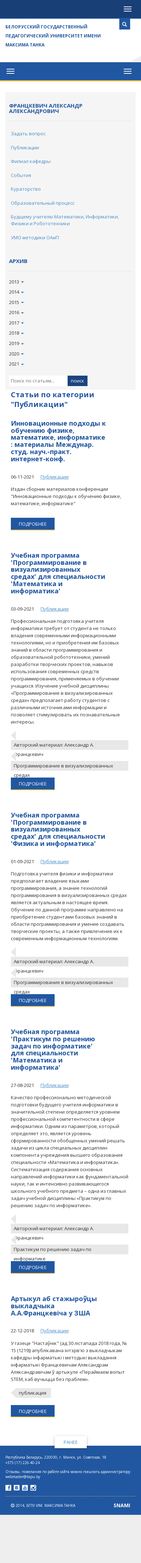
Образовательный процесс (42, 203)
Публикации (25, 147)
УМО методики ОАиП (35, 237)
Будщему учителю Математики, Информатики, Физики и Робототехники (65, 220)
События (21, 175)
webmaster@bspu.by (22, 1476)
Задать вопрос (28, 133)
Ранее (71, 1442)
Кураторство (26, 189)
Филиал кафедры (31, 161)
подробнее (33, 524)
